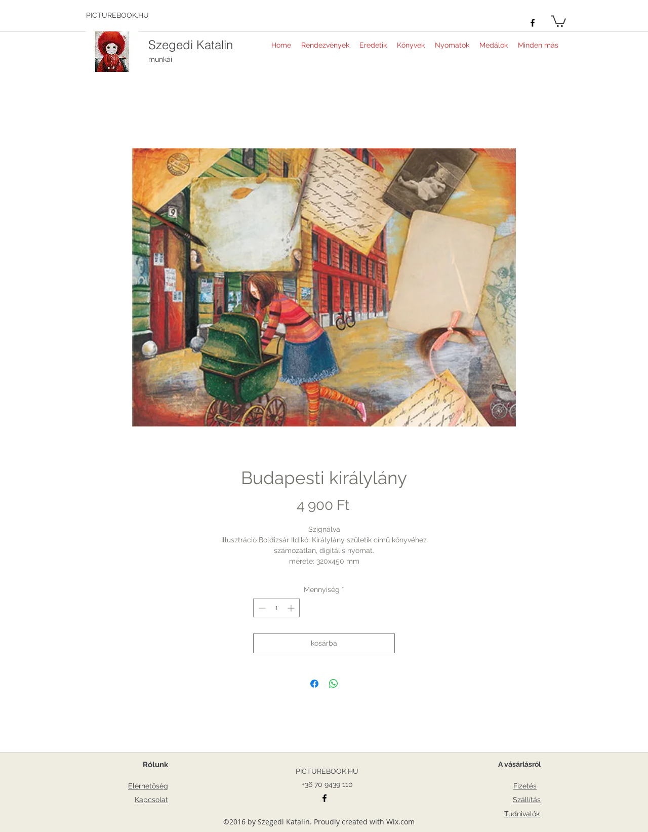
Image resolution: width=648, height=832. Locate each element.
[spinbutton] (276, 608)
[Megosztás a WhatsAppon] (334, 684)
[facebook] (533, 23)
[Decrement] (261, 608)
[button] (558, 20)
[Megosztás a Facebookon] (314, 684)
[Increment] (292, 608)
